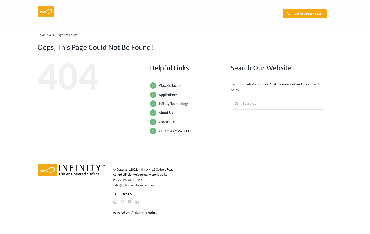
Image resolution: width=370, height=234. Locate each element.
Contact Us (167, 122)
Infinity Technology (173, 103)
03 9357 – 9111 (134, 180)
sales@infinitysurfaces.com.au (133, 185)
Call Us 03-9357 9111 (175, 131)
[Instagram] (115, 202)
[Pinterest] (122, 202)
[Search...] (277, 104)
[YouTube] (129, 202)
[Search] (237, 104)
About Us (166, 112)
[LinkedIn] (137, 202)
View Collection (170, 85)
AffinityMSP (138, 213)
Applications (168, 94)
